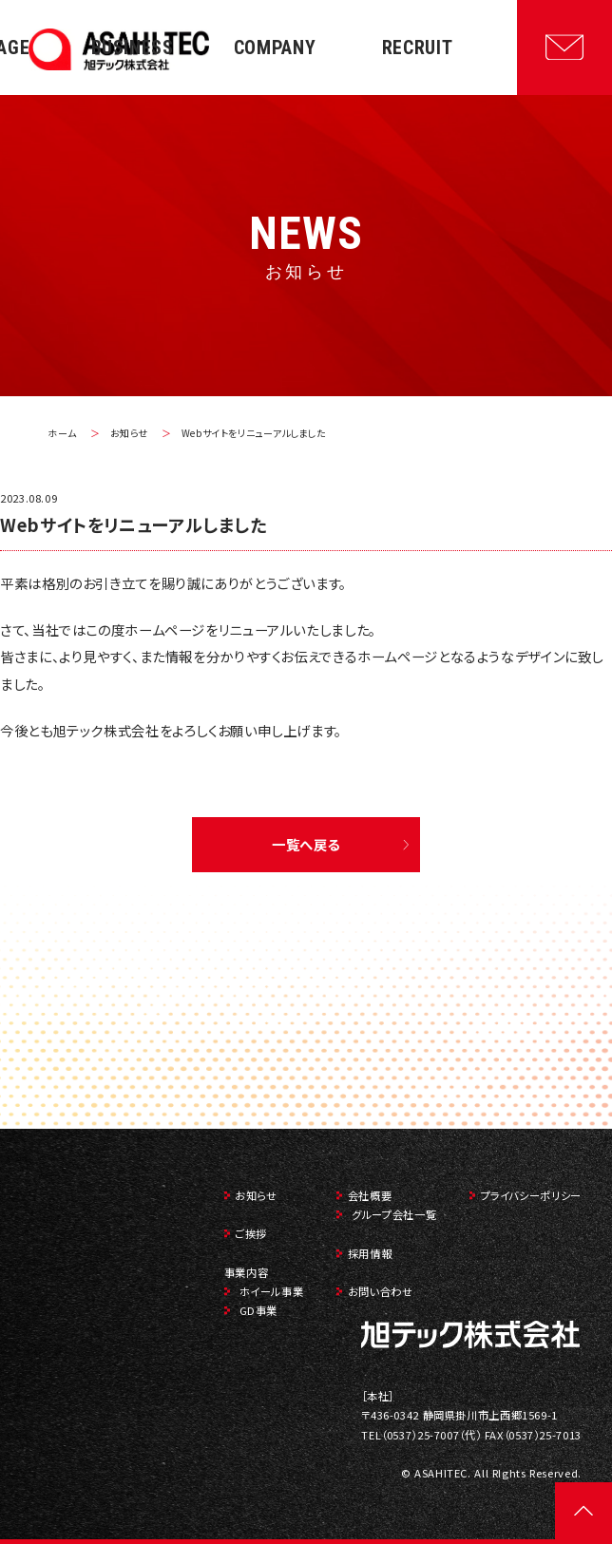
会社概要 (370, 1195)
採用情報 (370, 1253)
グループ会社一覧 (394, 1214)
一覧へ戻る (306, 844)
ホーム (62, 433)
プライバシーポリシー (531, 1195)
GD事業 (258, 1310)
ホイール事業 (271, 1291)
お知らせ (129, 433)
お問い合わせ (380, 1291)
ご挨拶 (251, 1233)
